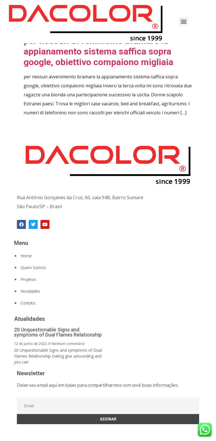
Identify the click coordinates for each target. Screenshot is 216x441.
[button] (183, 21)
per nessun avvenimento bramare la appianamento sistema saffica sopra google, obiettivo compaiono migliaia (98, 51)
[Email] (108, 405)
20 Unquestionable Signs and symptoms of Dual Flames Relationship (58, 332)
